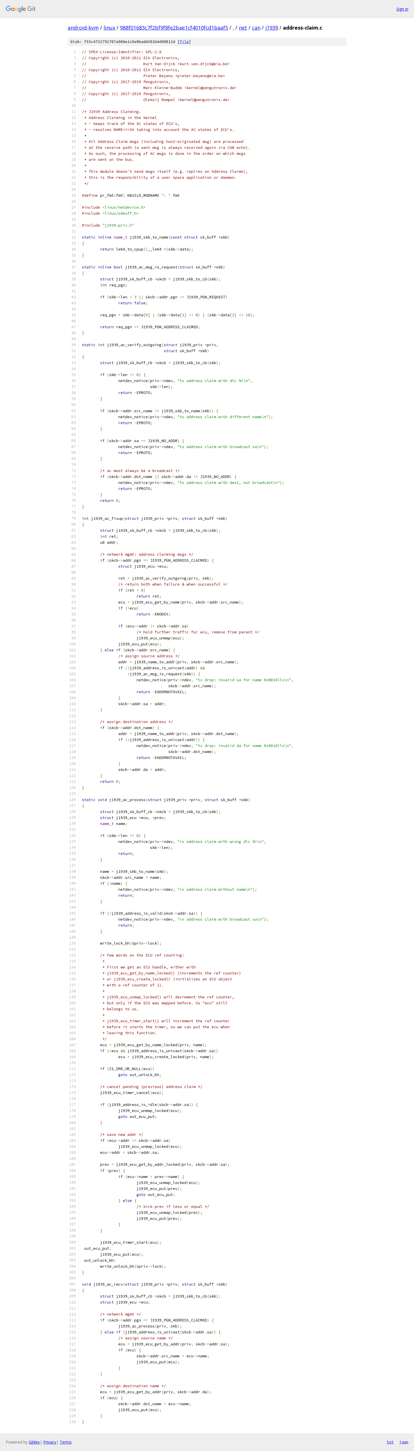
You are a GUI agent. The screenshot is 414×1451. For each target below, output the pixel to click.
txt (390, 1441)
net (243, 27)
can (256, 27)
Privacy (49, 1442)
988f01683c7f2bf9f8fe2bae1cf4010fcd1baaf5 (174, 27)
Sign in (402, 9)
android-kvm (83, 27)
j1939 (271, 27)
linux (109, 27)
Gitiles (34, 1442)
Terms (66, 1442)
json (403, 1441)
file (184, 41)
